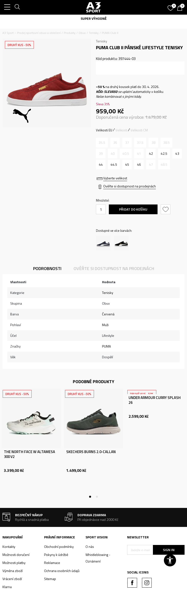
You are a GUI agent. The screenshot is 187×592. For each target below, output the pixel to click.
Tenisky (94, 32)
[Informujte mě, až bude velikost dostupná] (102, 142)
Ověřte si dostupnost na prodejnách (129, 186)
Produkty (69, 32)
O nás (89, 546)
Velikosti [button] (121, 130)
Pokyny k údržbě (56, 554)
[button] (166, 209)
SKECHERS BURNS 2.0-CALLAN (91, 451)
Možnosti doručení (15, 554)
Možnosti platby (14, 562)
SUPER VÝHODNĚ (94, 18)
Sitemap (50, 578)
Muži (105, 324)
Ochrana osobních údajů (61, 570)
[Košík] (181, 8)
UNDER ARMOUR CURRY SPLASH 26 (155, 400)
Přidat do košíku (133, 209)
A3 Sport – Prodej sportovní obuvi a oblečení (31, 32)
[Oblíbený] (171, 6)
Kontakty (8, 546)
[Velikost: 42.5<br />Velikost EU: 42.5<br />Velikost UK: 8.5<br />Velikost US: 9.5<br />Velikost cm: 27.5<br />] (164, 153)
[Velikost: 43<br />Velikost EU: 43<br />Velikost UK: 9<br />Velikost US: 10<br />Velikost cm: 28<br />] (177, 153)
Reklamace (52, 562)
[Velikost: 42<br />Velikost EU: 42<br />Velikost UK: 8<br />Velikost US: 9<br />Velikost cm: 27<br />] (151, 153)
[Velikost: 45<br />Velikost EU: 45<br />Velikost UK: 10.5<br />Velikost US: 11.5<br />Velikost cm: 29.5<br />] (127, 164)
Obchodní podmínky (59, 546)
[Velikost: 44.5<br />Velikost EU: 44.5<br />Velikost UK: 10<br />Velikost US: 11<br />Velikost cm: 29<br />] (114, 164)
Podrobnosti (47, 268)
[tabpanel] (31, 442)
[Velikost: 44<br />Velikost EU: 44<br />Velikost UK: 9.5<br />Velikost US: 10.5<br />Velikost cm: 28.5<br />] (100, 164)
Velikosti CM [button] (139, 130)
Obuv (82, 32)
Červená (108, 314)
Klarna (7, 586)
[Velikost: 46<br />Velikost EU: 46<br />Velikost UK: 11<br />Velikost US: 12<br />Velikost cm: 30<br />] (139, 164)
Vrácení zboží (12, 578)
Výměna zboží (12, 570)
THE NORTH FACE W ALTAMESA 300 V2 (29, 454)
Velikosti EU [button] (104, 130)
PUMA (106, 346)
